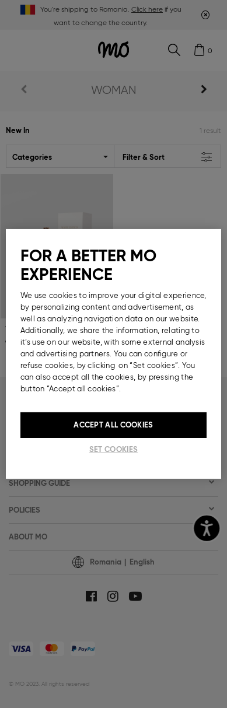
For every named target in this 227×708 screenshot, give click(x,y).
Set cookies (113, 449)
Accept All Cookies (113, 425)
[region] (114, 354)
